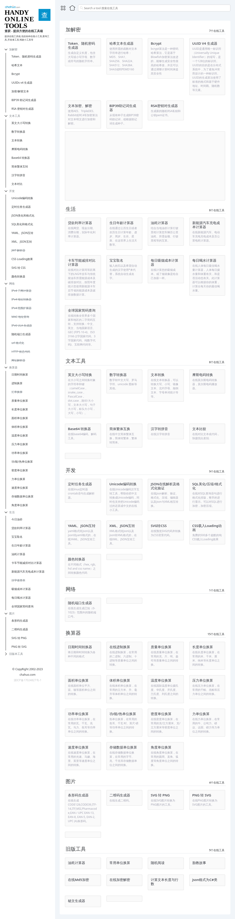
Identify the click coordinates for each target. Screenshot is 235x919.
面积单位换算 (19, 418)
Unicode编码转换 (22, 198)
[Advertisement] (145, 166)
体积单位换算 (19, 427)
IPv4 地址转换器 (21, 299)
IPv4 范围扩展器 (21, 308)
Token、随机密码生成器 (26, 56)
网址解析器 (18, 360)
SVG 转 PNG (19, 638)
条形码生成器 (19, 621)
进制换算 (16, 383)
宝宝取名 (16, 537)
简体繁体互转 (19, 166)
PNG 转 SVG (19, 647)
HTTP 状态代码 (20, 352)
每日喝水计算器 (21, 598)
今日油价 (16, 519)
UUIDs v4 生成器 (21, 83)
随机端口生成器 (21, 334)
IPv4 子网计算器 (21, 291)
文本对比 (16, 184)
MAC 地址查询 (20, 317)
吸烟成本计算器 (21, 589)
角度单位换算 (19, 505)
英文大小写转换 (21, 123)
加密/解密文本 (20, 91)
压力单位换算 (19, 444)
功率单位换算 (19, 453)
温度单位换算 (19, 435)
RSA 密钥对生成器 (22, 109)
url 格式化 (17, 343)
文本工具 (14, 116)
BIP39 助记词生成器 (23, 100)
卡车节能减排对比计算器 (26, 563)
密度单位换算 (19, 470)
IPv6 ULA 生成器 (21, 325)
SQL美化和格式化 (22, 224)
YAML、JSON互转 (22, 233)
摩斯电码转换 (19, 149)
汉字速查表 (18, 580)
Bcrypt (15, 74)
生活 (12, 512)
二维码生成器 (19, 629)
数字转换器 (18, 132)
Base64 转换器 (20, 158)
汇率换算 (16, 392)
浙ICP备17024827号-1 (28, 680)
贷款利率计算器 (21, 528)
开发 (12, 191)
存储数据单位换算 (22, 496)
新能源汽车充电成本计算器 (28, 571)
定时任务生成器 (21, 207)
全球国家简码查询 (22, 606)
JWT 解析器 (18, 250)
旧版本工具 (16, 654)
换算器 (13, 367)
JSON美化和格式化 (22, 215)
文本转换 (16, 140)
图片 (12, 613)
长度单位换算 (19, 409)
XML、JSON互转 (21, 242)
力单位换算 (18, 479)
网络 (12, 283)
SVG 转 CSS (18, 268)
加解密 (13, 49)
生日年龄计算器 (21, 545)
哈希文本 (16, 65)
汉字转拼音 (18, 175)
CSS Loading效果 (22, 259)
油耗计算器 (18, 554)
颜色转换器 (18, 276)
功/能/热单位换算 (22, 462)
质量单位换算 (19, 401)
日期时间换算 (19, 374)
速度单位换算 (19, 488)
